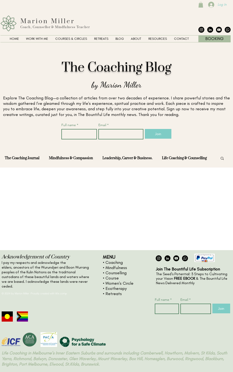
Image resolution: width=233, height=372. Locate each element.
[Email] (119, 134)
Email (103, 125)
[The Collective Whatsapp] (228, 30)
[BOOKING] (214, 38)
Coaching (114, 262)
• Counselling (115, 272)
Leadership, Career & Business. (127, 158)
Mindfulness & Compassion (71, 158)
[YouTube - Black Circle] (219, 30)
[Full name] (78, 134)
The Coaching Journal (22, 158)
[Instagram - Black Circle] (201, 30)
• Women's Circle (118, 283)
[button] (37, 38)
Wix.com (60, 293)
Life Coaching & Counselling (184, 158)
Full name (69, 125)
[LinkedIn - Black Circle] (210, 30)
